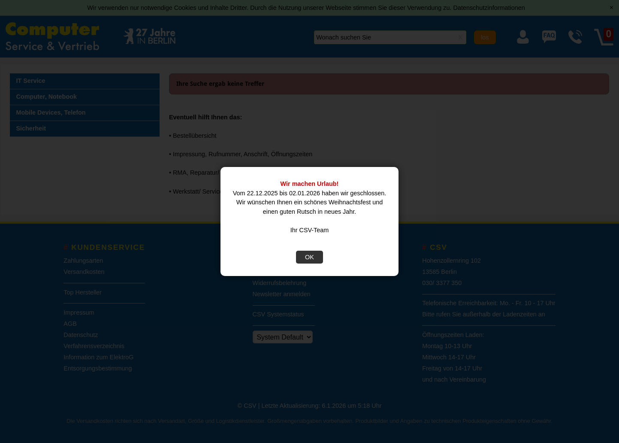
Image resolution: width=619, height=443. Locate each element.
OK (309, 257)
